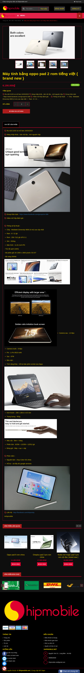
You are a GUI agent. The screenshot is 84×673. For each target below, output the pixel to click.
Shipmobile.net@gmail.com (57, 662)
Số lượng (6, 104)
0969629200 (52, 658)
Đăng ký (76, 9)
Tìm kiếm (43, 9)
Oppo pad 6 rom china (42, 555)
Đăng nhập (59, 9)
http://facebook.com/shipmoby (23, 512)
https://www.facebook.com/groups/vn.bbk (33, 214)
